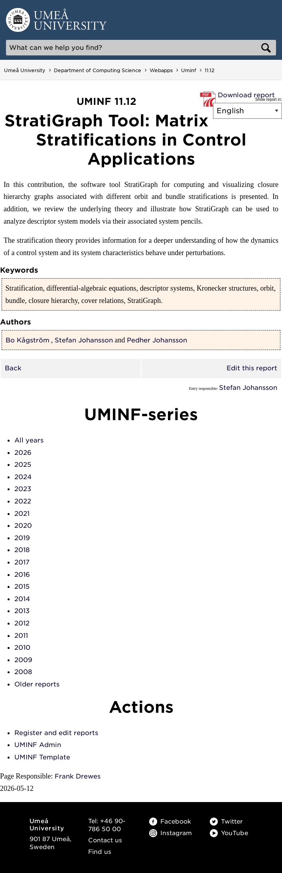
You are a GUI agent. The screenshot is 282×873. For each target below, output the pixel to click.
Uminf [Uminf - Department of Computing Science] (188, 70)
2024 (23, 477)
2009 (23, 660)
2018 (22, 550)
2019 (22, 538)
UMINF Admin (37, 745)
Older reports (36, 684)
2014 (22, 599)
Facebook (170, 821)
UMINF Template (42, 757)
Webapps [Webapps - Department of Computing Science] (161, 70)
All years (28, 440)
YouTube (229, 833)
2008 (23, 672)
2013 (22, 611)
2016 (22, 574)
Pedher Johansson (157, 340)
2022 (22, 501)
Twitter (226, 821)
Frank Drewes (78, 776)
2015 (22, 586)
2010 (22, 647)
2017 (22, 562)
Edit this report (252, 368)
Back (13, 368)
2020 (23, 525)
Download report (246, 95)
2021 (22, 513)
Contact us (105, 840)
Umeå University (24, 70)
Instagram (170, 833)
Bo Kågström (27, 340)
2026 (23, 452)
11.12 (210, 70)
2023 (22, 489)
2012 (22, 623)
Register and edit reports (56, 733)
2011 (21, 635)
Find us (99, 851)
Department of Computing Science (97, 70)
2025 (22, 464)
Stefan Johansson (84, 340)
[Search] (141, 47)
